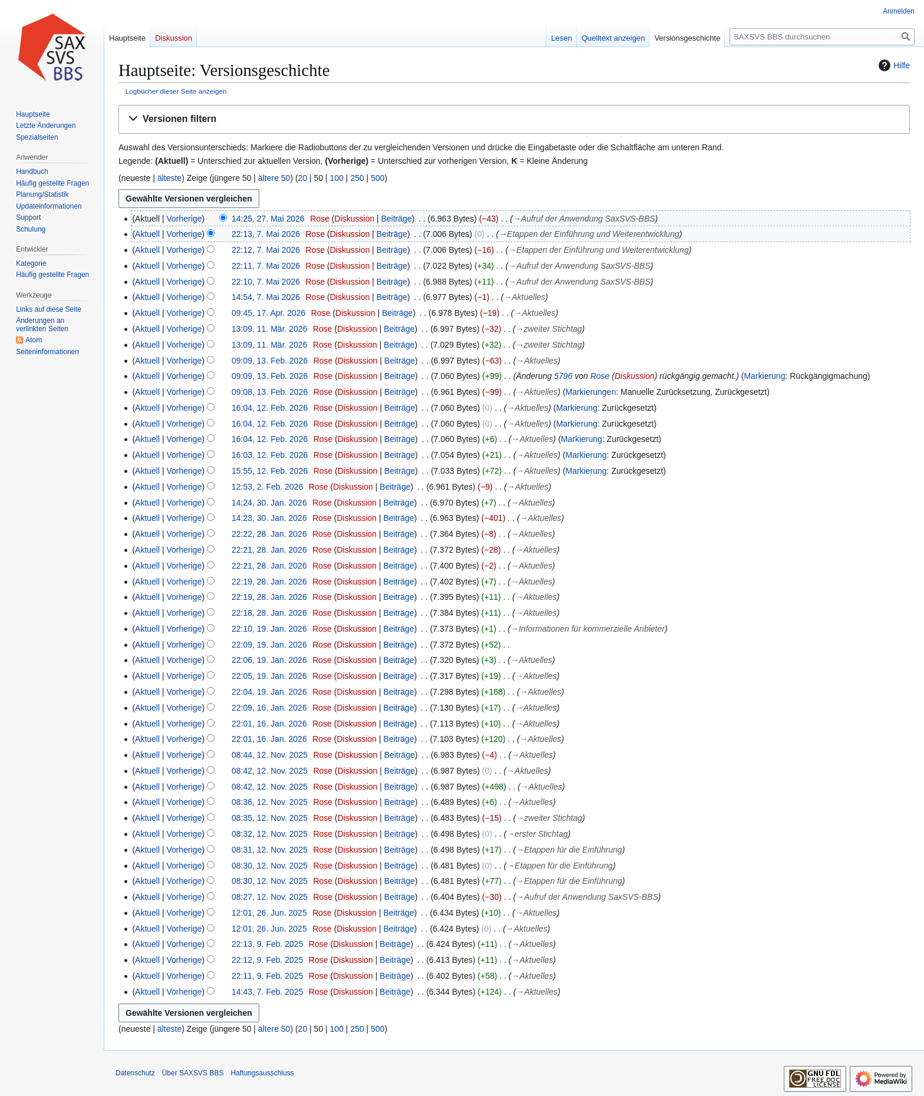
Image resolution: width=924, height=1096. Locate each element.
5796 (563, 376)
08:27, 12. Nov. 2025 (270, 897)
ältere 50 (274, 178)
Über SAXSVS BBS (193, 1073)
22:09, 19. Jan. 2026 (269, 644)
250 (357, 178)
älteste (169, 178)
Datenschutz (135, 1073)
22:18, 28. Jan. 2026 (269, 613)
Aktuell (147, 234)
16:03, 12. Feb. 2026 (270, 455)
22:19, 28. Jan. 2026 (269, 581)
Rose (600, 376)
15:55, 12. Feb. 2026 (270, 471)
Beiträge (396, 218)
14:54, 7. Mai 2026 (266, 297)
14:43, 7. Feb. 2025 (267, 991)
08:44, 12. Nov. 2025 (270, 755)
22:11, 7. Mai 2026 (266, 265)
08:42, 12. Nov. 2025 (270, 770)
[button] (514, 119)
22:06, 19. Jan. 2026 (269, 660)
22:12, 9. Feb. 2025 (267, 960)
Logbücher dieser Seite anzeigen (176, 91)
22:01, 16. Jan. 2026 (269, 723)
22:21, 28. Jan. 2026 (269, 549)
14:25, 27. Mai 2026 (268, 218)
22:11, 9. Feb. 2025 (267, 976)
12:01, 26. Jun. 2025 (269, 912)
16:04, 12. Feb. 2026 (270, 407)
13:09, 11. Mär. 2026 (269, 329)
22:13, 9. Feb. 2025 (267, 944)
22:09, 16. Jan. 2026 (269, 707)
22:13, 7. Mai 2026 (266, 234)
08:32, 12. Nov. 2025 (270, 833)
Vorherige (184, 218)
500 (377, 178)
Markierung (764, 376)
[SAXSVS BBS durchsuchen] (822, 36)
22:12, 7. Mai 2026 (266, 250)
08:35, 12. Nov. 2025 (270, 818)
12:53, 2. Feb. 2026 (267, 486)
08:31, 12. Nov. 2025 (270, 849)
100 (337, 178)
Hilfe (893, 65)
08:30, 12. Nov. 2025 (270, 865)
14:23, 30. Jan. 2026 (269, 518)
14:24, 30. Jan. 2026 (269, 502)
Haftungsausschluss (261, 1073)
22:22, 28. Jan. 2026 (269, 534)
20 (303, 178)
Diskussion (355, 218)
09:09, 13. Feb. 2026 (270, 360)
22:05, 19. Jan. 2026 (269, 676)
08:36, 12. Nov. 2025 (270, 802)
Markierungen (591, 392)
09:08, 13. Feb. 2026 (270, 392)
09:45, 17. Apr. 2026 (268, 313)
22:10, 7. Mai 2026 (266, 281)
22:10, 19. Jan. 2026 (269, 628)
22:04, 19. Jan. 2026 (269, 691)
